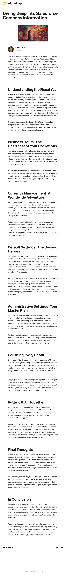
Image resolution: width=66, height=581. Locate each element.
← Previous (9, 547)
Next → (59, 547)
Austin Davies (21, 48)
